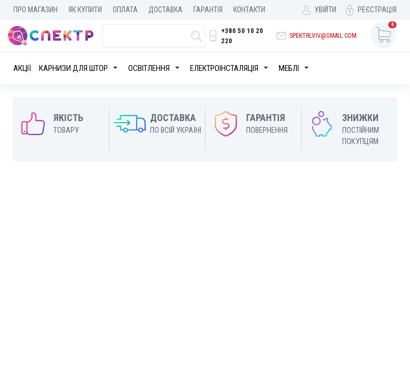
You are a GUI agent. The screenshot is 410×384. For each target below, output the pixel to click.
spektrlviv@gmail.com (323, 35)
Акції (22, 68)
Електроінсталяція (224, 68)
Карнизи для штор (73, 68)
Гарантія (208, 9)
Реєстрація (377, 9)
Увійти (325, 9)
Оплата (125, 9)
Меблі (289, 68)
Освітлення (149, 68)
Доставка (165, 9)
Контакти (249, 9)
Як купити (85, 9)
